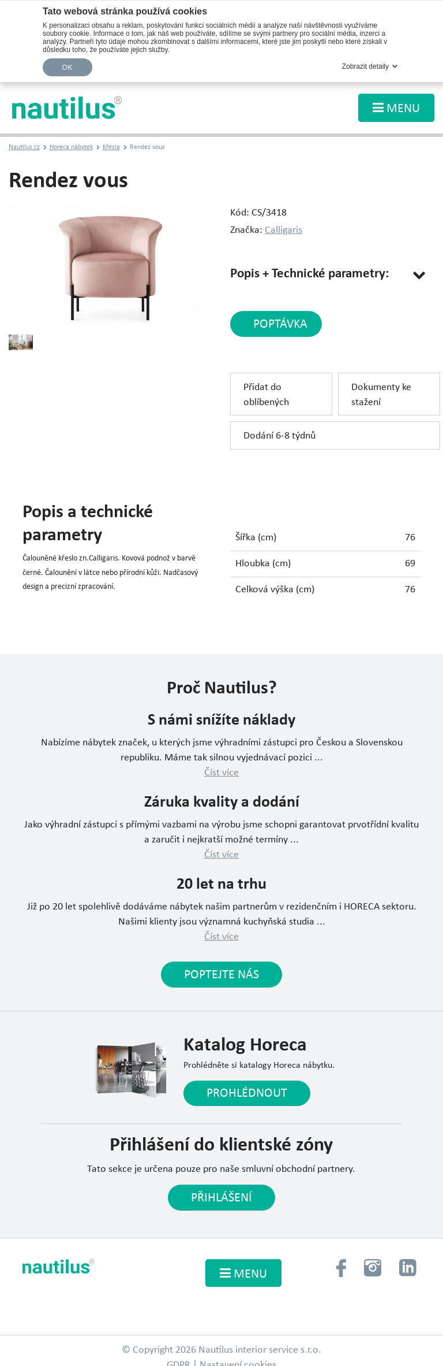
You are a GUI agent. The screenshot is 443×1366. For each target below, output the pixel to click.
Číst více (221, 772)
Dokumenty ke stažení (381, 395)
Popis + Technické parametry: (309, 274)
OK (67, 68)
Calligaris (283, 230)
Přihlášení (221, 1198)
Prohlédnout (247, 1093)
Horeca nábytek (71, 147)
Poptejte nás (221, 975)
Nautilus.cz (24, 147)
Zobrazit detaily (365, 66)
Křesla (111, 147)
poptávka (280, 324)
